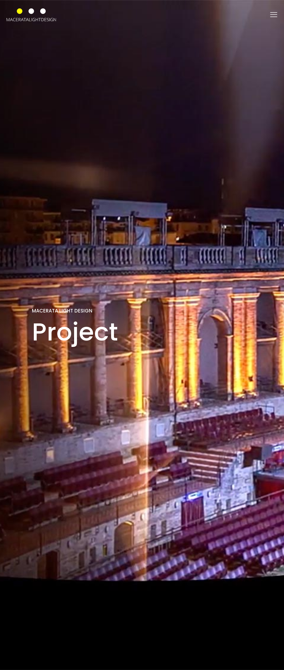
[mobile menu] (273, 14)
